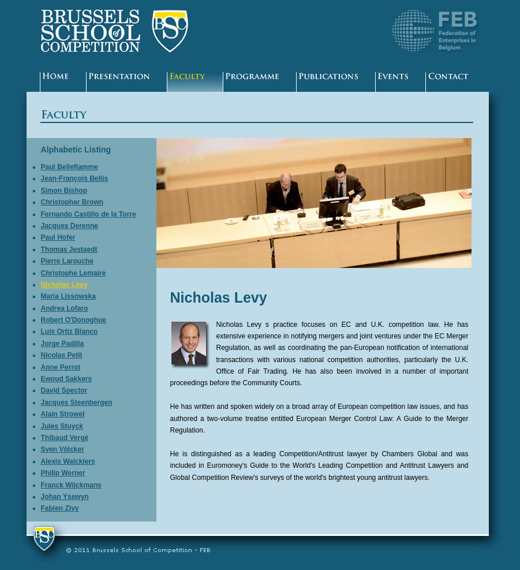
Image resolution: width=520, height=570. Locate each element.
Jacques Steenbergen (77, 402)
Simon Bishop (64, 191)
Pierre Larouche (67, 261)
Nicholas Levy (64, 285)
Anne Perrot (61, 367)
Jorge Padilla (62, 344)
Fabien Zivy (60, 508)
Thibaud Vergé (65, 438)
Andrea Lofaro (64, 308)
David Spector (64, 390)
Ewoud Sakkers (66, 379)
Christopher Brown (72, 202)
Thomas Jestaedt (69, 249)
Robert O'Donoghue (74, 320)
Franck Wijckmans (71, 485)
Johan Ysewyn (65, 497)
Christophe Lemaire (73, 273)
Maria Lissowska (68, 296)
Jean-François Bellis (75, 178)
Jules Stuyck (62, 426)
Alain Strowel (63, 414)
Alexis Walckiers (68, 461)
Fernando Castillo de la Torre (88, 214)
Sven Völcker (62, 449)
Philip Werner (63, 473)
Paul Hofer (58, 237)
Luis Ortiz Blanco (69, 331)
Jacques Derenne (69, 226)
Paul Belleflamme (69, 167)
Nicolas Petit (62, 355)
